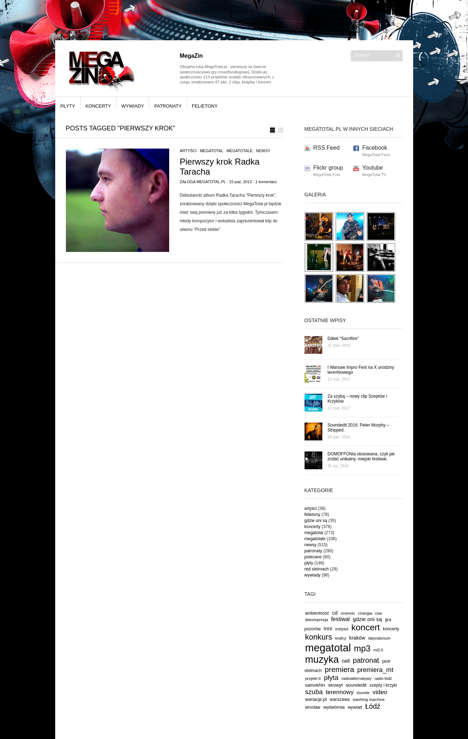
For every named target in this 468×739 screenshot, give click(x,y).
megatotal (211, 151)
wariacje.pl (316, 699)
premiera (339, 669)
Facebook (374, 148)
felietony (205, 106)
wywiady (132, 106)
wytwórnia (334, 707)
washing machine (369, 699)
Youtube (372, 168)
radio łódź (383, 678)
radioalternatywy (357, 678)
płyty (68, 106)
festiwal (340, 619)
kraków (357, 638)
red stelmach (317, 569)
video (380, 692)
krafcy (340, 638)
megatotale (240, 151)
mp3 (362, 648)
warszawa (340, 699)
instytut (341, 628)
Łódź (372, 706)
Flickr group (328, 168)
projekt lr (313, 678)
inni (328, 628)
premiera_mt (375, 669)
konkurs (318, 636)
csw (378, 613)
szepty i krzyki (383, 685)
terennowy (340, 692)
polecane (313, 556)
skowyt (335, 685)
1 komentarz (266, 182)
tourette (363, 693)
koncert (366, 627)
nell (346, 661)
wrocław (313, 707)
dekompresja (316, 619)
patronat (366, 660)
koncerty (98, 106)
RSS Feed (326, 148)
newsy (263, 151)
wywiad (355, 707)
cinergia (365, 613)
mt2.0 (378, 650)
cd (335, 613)
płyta (331, 677)
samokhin (315, 685)
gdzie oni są (316, 520)
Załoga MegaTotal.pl (203, 182)
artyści (188, 151)
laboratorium (379, 638)
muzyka (322, 659)
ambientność (317, 613)
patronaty (168, 106)
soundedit (356, 685)
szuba (314, 692)
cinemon (347, 613)
